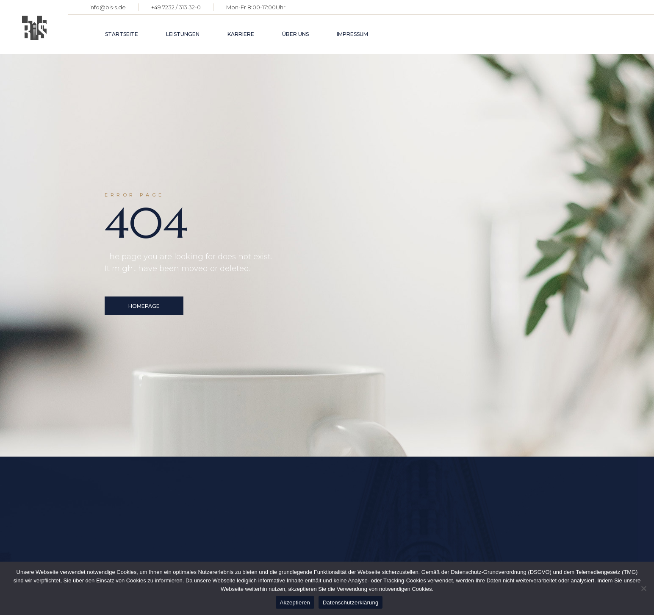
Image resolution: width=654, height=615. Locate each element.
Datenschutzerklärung (350, 602)
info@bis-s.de (107, 7)
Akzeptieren (295, 602)
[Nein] (643, 588)
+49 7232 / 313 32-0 (176, 7)
